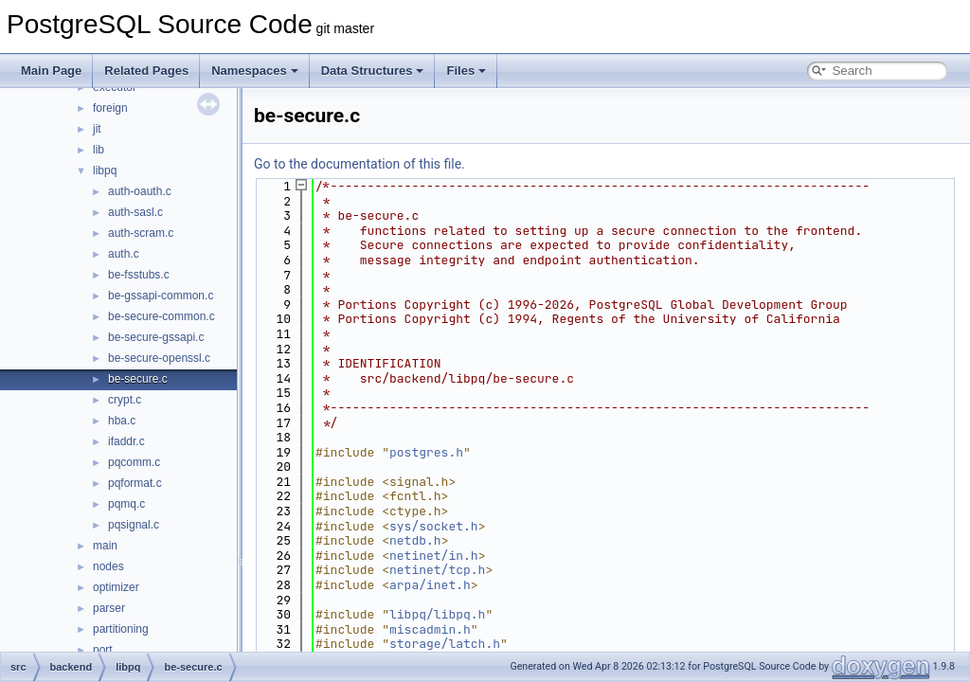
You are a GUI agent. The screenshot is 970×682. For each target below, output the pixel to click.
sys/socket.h (433, 526)
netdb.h (415, 540)
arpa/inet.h (430, 585)
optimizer (116, 587)
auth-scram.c (140, 233)
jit (97, 128)
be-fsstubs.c (139, 274)
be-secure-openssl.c (159, 358)
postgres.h (426, 452)
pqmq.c (126, 504)
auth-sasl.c (135, 212)
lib (98, 149)
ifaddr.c (126, 441)
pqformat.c (135, 483)
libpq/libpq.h (437, 614)
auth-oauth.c (139, 191)
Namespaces (254, 70)
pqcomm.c (134, 462)
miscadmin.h (430, 629)
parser (109, 608)
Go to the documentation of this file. (359, 163)
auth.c (123, 253)
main (105, 545)
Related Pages (146, 70)
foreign (110, 108)
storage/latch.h (444, 644)
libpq (105, 170)
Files (466, 70)
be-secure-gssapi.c (156, 337)
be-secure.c (138, 379)
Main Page (51, 70)
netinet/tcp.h (437, 570)
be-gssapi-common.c (160, 295)
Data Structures (372, 70)
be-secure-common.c (161, 316)
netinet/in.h (433, 555)
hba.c (121, 420)
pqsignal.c (133, 524)
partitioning (121, 629)
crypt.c (124, 399)
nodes (108, 566)
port (103, 649)
